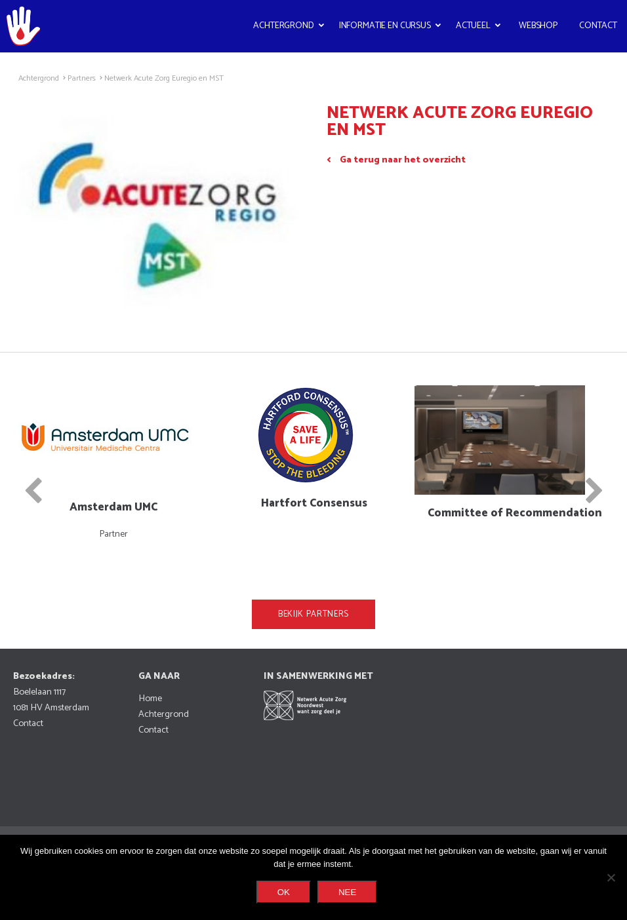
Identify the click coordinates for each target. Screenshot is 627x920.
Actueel (473, 25)
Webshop (538, 25)
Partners (82, 78)
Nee (347, 892)
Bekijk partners (313, 614)
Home (150, 698)
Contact (598, 25)
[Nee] (610, 877)
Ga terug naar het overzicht (403, 160)
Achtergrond (283, 25)
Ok (283, 892)
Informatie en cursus (385, 25)
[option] (113, 463)
